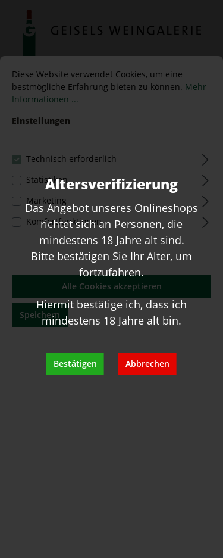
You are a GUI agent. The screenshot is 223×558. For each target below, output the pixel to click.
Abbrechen (147, 363)
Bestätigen (75, 363)
